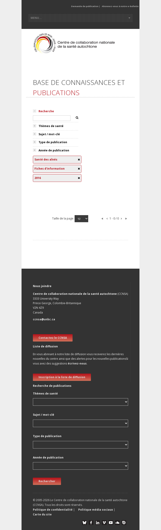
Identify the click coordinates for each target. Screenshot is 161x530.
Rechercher (47, 481)
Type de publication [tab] (53, 142)
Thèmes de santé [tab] (51, 126)
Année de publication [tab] (54, 150)
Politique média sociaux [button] (95, 510)
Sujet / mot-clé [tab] (49, 134)
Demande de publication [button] (84, 6)
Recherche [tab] (46, 111)
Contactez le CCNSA (53, 338)
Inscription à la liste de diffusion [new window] (62, 377)
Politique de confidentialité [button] (53, 510)
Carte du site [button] (42, 514)
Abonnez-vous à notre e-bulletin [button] (120, 6)
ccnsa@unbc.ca (44, 319)
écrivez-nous (77, 363)
